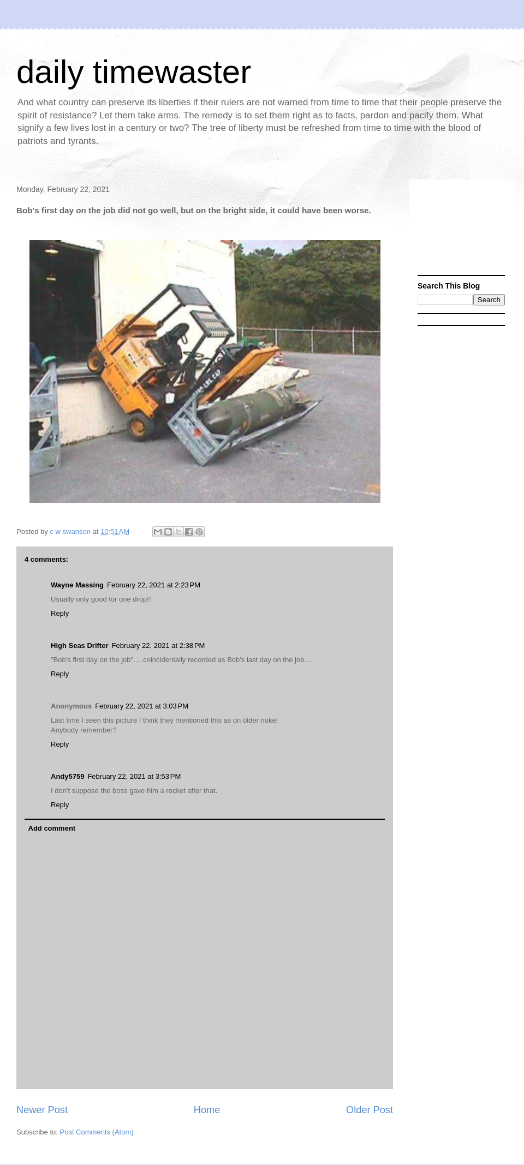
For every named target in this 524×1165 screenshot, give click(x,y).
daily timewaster (133, 71)
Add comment (52, 828)
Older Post (369, 1109)
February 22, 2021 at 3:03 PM (141, 706)
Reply (60, 613)
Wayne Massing (77, 585)
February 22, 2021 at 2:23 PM (153, 585)
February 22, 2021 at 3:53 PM (134, 776)
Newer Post (42, 1109)
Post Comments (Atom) (97, 1132)
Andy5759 (67, 776)
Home (207, 1109)
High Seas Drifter (79, 645)
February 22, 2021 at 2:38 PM (158, 645)
